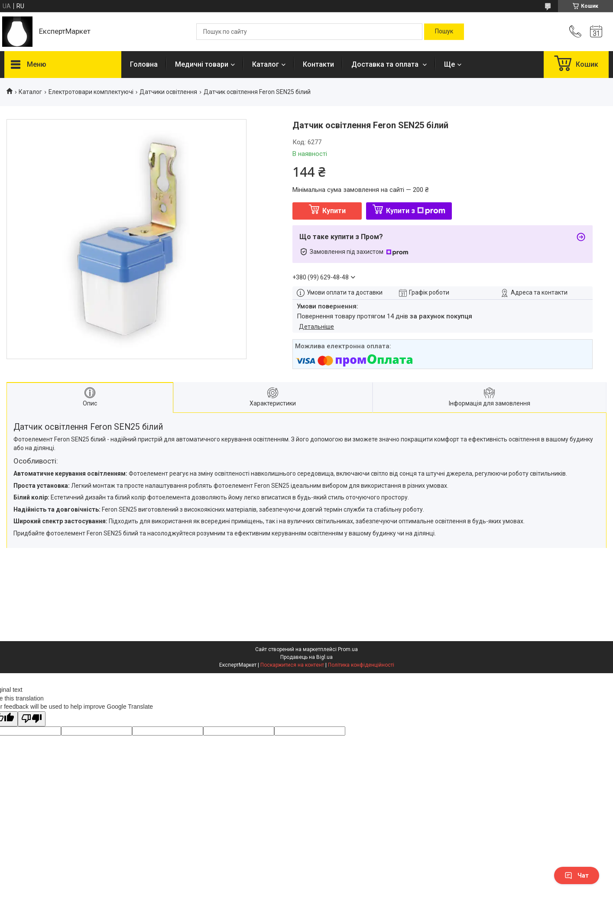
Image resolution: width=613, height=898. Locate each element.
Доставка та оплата (385, 64)
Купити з (415, 211)
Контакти (318, 64)
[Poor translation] (31, 718)
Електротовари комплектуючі (91, 91)
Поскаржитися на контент (292, 665)
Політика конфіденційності (361, 665)
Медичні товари (201, 64)
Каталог (265, 64)
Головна (144, 64)
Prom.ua (348, 649)
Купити (334, 211)
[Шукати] (444, 31)
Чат (576, 875)
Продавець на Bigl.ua (306, 657)
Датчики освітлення (168, 91)
